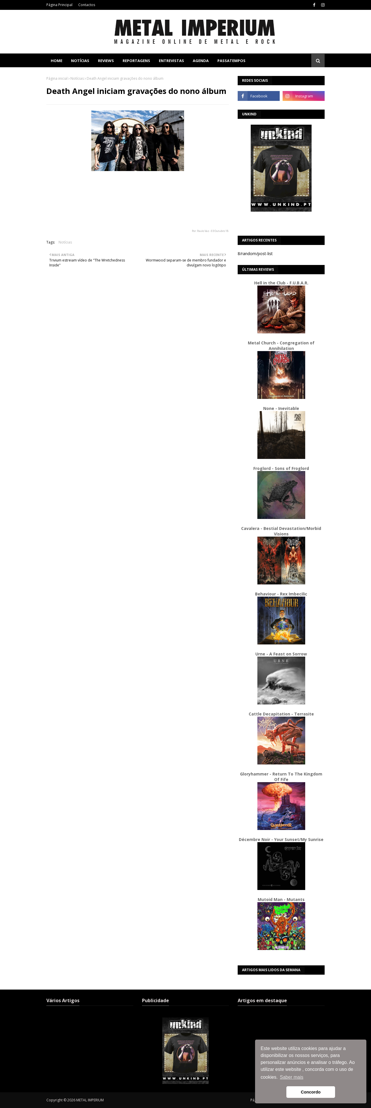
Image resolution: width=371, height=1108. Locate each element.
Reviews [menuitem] (106, 60)
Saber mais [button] (291, 1077)
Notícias (77, 78)
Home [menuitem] (56, 60)
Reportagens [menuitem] (136, 60)
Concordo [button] (311, 1092)
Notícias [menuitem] (80, 60)
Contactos (86, 4)
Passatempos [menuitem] (231, 60)
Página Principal (59, 4)
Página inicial (57, 78)
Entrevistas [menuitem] (171, 60)
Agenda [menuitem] (201, 60)
